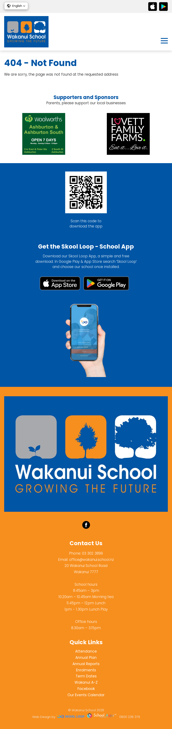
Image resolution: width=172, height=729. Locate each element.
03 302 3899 (92, 553)
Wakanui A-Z (86, 682)
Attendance (86, 651)
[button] (16, 6)
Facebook (86, 688)
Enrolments (86, 670)
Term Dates (86, 676)
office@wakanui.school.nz (91, 559)
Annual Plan (86, 657)
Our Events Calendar (86, 694)
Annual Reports (86, 663)
